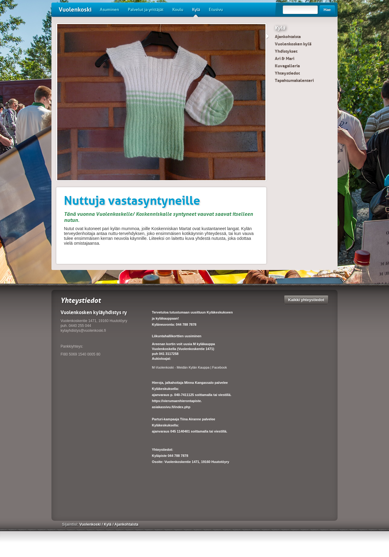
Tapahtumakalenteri (294, 80)
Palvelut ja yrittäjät (145, 9)
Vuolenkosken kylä (293, 44)
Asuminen (109, 9)
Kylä (196, 12)
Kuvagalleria (287, 65)
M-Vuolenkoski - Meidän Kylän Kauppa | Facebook (189, 367)
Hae (327, 9)
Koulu (177, 9)
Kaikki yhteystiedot (306, 299)
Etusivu (216, 9)
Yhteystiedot (287, 73)
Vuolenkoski (75, 9)
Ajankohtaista (288, 36)
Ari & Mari (284, 58)
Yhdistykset (286, 51)
